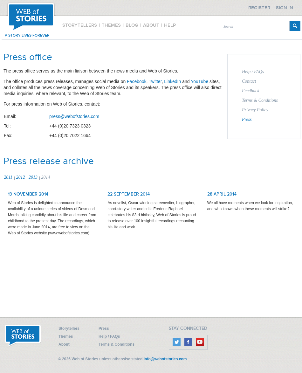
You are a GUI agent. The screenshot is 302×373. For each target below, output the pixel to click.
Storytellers (68, 328)
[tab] (9, 178)
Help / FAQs (253, 71)
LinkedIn (172, 81)
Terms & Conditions (260, 100)
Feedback (250, 90)
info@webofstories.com (165, 359)
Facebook (136, 81)
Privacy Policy (255, 109)
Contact (249, 81)
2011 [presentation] (8, 177)
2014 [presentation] (45, 177)
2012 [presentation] (20, 177)
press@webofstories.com (74, 116)
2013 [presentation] (33, 177)
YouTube (199, 81)
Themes (65, 336)
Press (247, 119)
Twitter (155, 81)
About (64, 344)
